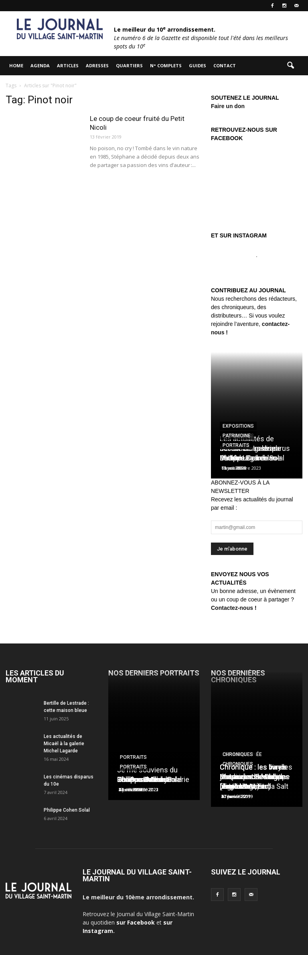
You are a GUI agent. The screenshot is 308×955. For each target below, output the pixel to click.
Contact (224, 65)
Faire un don (228, 106)
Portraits (236, 445)
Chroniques (238, 754)
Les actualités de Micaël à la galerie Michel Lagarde (64, 744)
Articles (68, 65)
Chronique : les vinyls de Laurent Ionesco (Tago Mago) (253, 776)
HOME (16, 65)
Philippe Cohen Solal (67, 810)
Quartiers (129, 65)
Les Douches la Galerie (153, 779)
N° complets (166, 65)
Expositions (238, 426)
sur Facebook (135, 922)
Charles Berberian (248, 458)
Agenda (40, 65)
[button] (290, 65)
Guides (197, 65)
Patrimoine (237, 435)
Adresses (97, 65)
